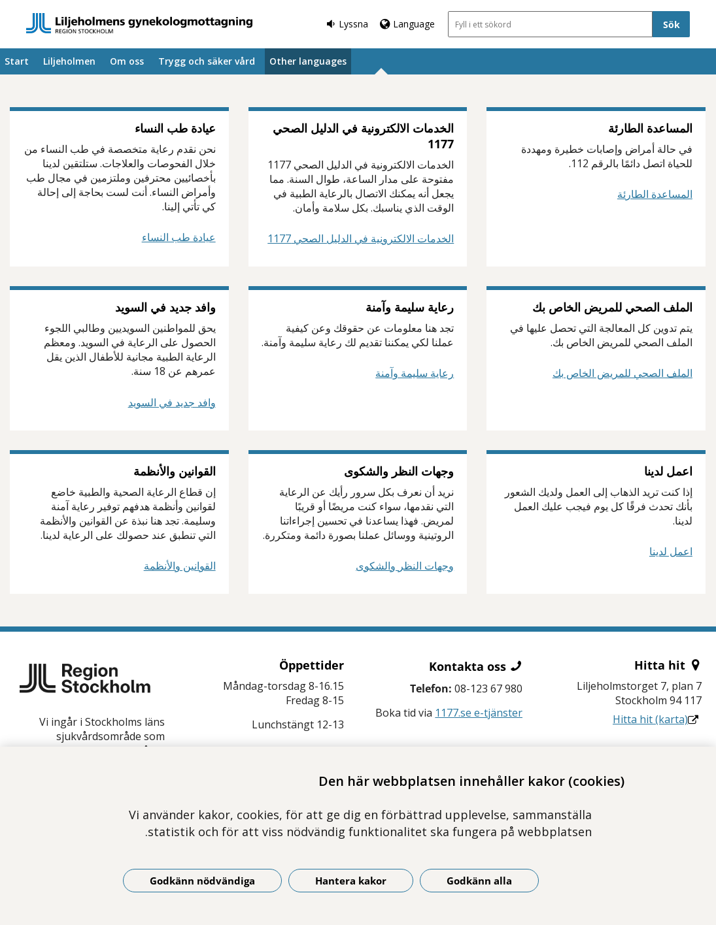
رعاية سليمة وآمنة (414, 373)
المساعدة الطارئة (654, 194)
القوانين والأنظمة (180, 566)
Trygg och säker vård (206, 61)
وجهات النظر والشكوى (405, 566)
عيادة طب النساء (179, 237)
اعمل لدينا (670, 551)
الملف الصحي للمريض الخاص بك (622, 373)
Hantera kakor (350, 880)
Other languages (308, 61)
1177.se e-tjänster (478, 713)
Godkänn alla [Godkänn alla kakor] (479, 880)
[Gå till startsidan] (139, 23)
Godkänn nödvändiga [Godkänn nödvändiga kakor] (202, 880)
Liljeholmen (69, 61)
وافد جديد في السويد (172, 402)
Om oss (127, 61)
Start (17, 61)
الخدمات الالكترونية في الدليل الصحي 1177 (360, 238)
